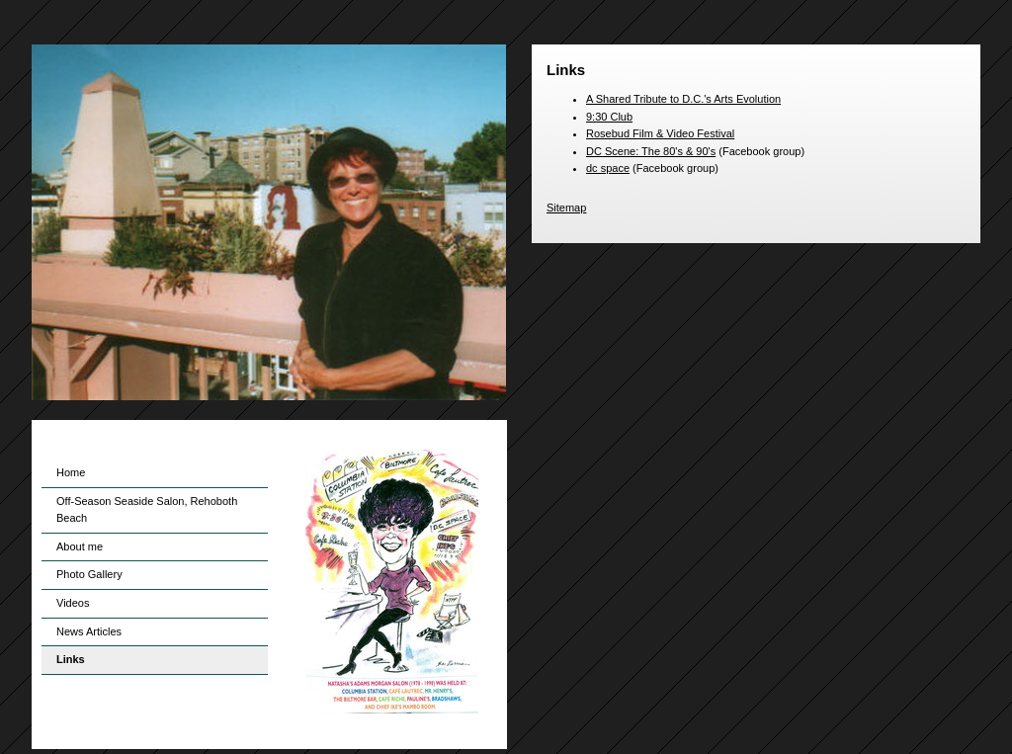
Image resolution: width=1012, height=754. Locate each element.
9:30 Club (609, 117)
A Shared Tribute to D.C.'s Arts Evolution (683, 99)
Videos (72, 603)
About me (79, 546)
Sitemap (566, 207)
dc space (608, 168)
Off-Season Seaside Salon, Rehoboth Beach (146, 510)
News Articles (89, 631)
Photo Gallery (89, 574)
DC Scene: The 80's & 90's (651, 151)
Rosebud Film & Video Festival (660, 133)
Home (70, 472)
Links (70, 659)
